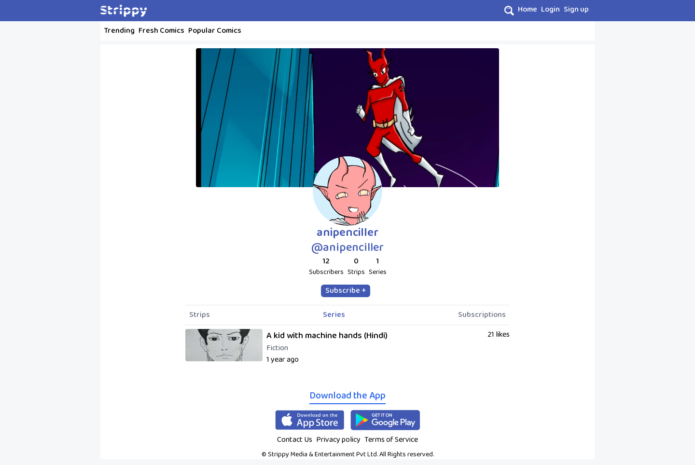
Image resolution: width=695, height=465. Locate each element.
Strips (199, 315)
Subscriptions (482, 315)
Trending (119, 31)
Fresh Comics (161, 31)
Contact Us (294, 440)
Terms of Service (391, 440)
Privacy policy (338, 440)
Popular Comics (214, 31)
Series (334, 315)
